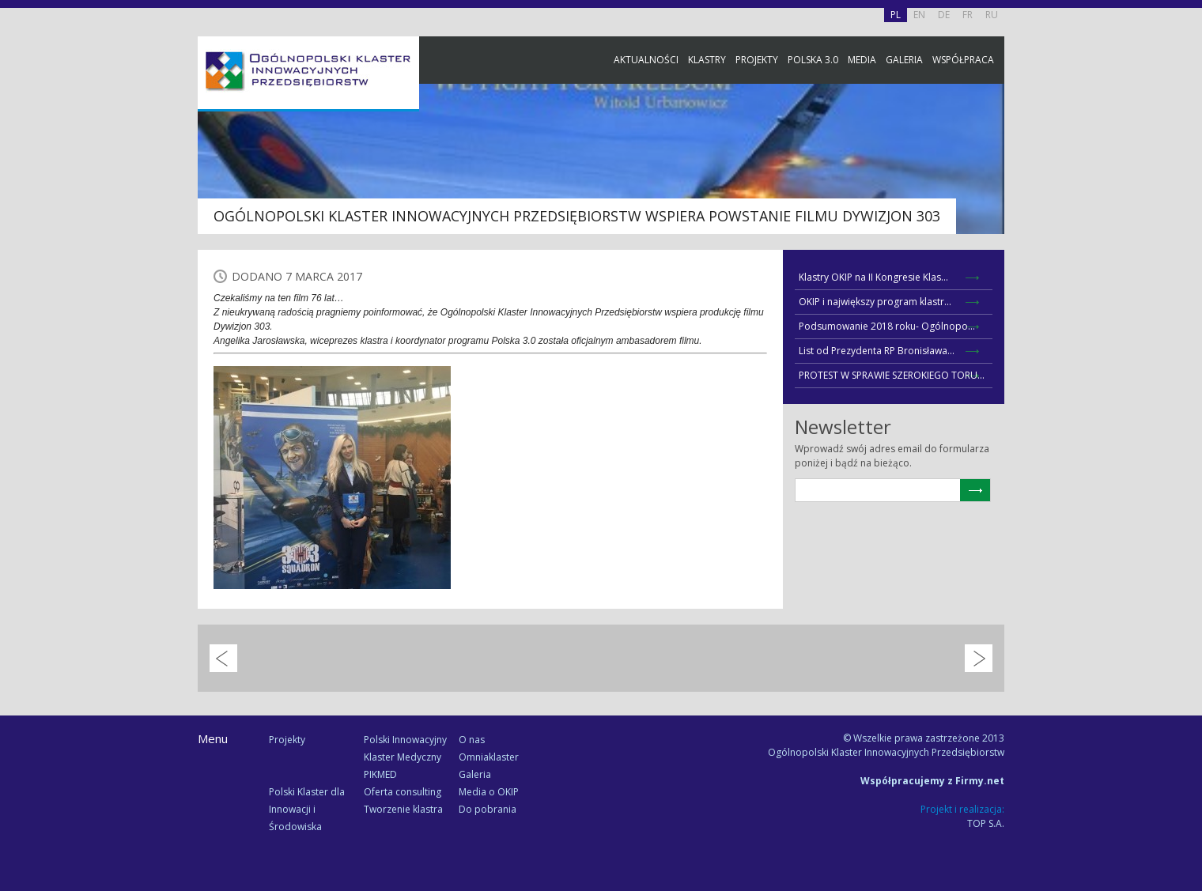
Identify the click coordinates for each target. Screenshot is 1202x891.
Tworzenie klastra (403, 809)
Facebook (1186, 176)
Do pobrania (487, 809)
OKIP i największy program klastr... (875, 301)
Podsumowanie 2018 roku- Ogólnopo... (887, 326)
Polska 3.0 (813, 59)
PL (895, 14)
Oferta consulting (402, 792)
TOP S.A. (985, 823)
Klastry (707, 59)
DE (944, 14)
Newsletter (1186, 294)
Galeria (904, 59)
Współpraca (963, 59)
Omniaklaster (489, 757)
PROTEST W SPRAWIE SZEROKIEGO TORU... (892, 375)
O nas (472, 739)
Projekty (756, 59)
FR (967, 14)
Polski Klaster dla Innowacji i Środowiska (307, 809)
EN (919, 14)
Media (862, 59)
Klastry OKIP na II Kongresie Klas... (873, 277)
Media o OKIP (489, 792)
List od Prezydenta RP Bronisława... (876, 350)
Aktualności (646, 59)
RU (991, 14)
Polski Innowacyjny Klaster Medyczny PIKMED (405, 757)
